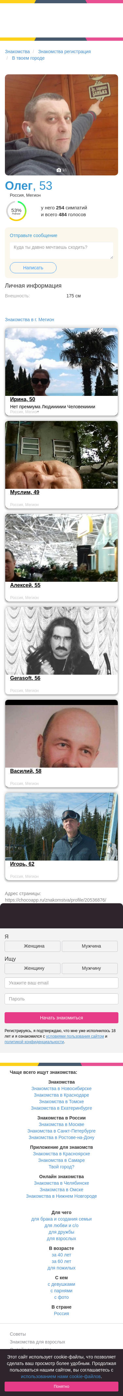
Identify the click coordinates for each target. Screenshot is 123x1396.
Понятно (61, 1386)
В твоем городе (28, 58)
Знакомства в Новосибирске (61, 1088)
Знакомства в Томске (61, 1101)
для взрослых (61, 1238)
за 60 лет (61, 1261)
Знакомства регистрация (64, 51)
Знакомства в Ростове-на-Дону (62, 1137)
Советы (18, 1334)
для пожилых (61, 1267)
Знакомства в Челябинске (61, 1183)
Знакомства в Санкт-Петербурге (61, 1130)
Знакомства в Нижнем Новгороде (61, 1196)
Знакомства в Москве (61, 1124)
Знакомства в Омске (61, 1189)
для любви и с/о (61, 1225)
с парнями (62, 1290)
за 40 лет (61, 1254)
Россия (61, 1313)
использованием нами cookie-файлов (61, 1376)
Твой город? (62, 1166)
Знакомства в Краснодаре (61, 1095)
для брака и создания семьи (61, 1219)
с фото (61, 1297)
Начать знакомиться (61, 1017)
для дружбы (61, 1232)
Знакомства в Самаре (61, 1160)
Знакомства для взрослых (37, 1341)
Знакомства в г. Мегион (29, 319)
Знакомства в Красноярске (61, 1153)
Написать (33, 267)
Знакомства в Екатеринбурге (61, 1108)
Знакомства (17, 51)
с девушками (61, 1284)
